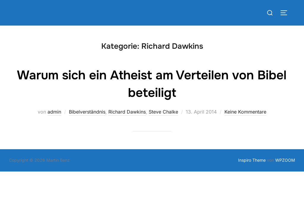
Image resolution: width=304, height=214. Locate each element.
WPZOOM (285, 160)
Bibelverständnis (87, 112)
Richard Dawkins (127, 112)
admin (54, 112)
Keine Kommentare (245, 112)
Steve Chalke (163, 112)
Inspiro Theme (252, 160)
